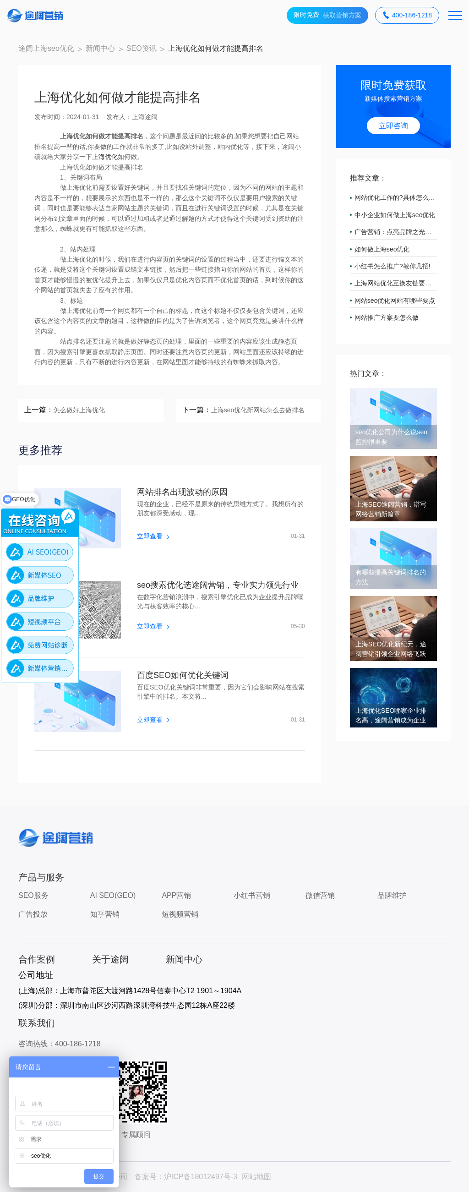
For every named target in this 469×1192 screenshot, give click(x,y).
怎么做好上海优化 (79, 410)
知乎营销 (105, 914)
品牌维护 (392, 895)
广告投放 (33, 914)
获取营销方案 (327, 15)
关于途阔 (110, 959)
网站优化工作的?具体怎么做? (395, 197)
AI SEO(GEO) (113, 895)
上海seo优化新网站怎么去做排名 (258, 410)
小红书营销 (252, 895)
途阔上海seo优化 (46, 48)
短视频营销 (180, 914)
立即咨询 (393, 126)
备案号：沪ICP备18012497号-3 (186, 1177)
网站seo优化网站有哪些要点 (395, 300)
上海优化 (105, 156)
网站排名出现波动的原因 (182, 492)
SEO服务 (33, 895)
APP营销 (176, 895)
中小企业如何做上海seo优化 (395, 215)
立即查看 (153, 536)
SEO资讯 (141, 48)
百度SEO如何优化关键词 (183, 675)
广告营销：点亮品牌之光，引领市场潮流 (395, 231)
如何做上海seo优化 (382, 249)
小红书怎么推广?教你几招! (392, 266)
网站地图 (256, 1177)
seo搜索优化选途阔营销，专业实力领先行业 (218, 585)
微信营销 (320, 895)
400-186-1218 (407, 15)
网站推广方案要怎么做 (386, 317)
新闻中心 (100, 48)
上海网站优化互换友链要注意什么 (395, 283)
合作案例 (36, 959)
